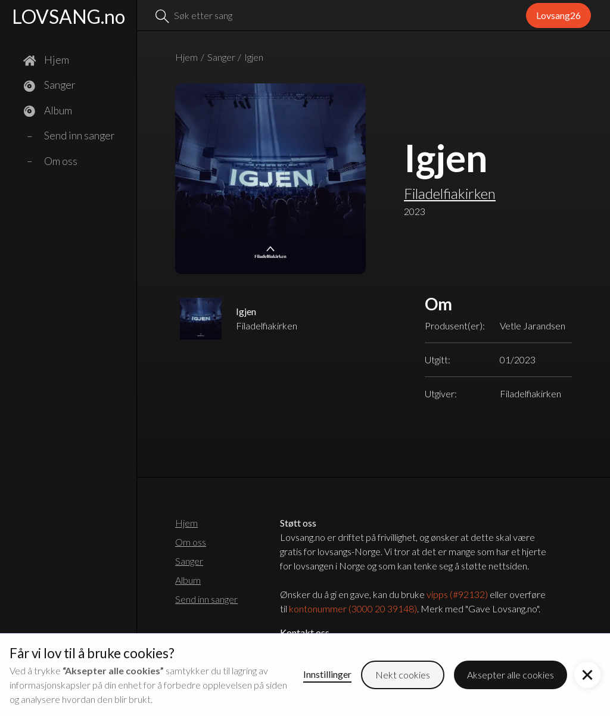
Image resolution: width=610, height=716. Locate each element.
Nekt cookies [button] (402, 674)
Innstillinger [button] (327, 674)
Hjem (186, 57)
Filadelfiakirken (450, 193)
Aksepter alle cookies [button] (510, 674)
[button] (587, 675)
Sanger (221, 57)
